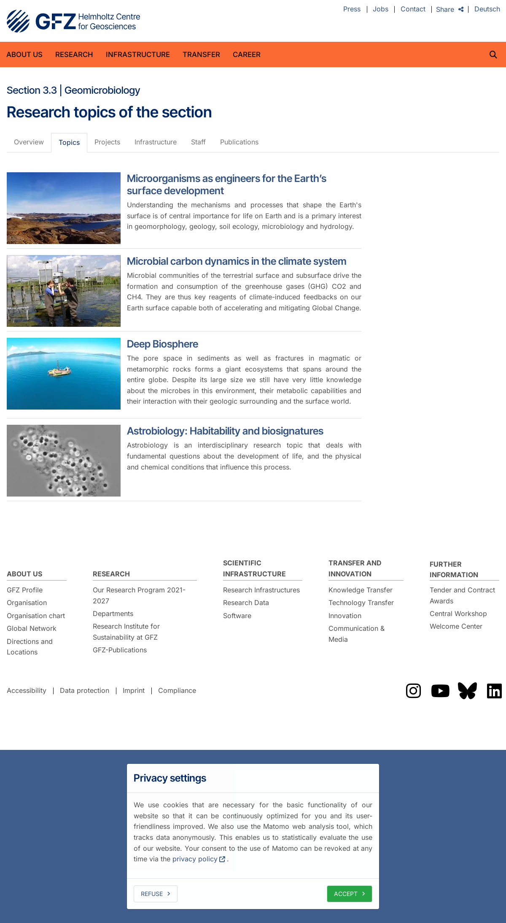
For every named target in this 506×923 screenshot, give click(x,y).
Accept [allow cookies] (346, 893)
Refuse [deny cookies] (152, 893)
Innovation (344, 615)
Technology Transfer (361, 602)
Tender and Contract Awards (462, 595)
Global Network (32, 628)
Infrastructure (138, 54)
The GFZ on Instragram (413, 691)
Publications (239, 142)
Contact (413, 9)
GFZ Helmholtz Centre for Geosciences (73, 21)
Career (247, 54)
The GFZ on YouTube (440, 691)
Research (74, 54)
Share (445, 9)
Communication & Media (356, 633)
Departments (113, 613)
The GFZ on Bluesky (467, 691)
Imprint (134, 690)
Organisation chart (36, 615)
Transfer (201, 54)
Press (352, 9)
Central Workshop (458, 613)
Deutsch (487, 9)
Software (237, 615)
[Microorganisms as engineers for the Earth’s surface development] (64, 208)
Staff (198, 142)
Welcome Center (456, 626)
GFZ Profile (25, 590)
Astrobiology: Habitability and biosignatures (225, 431)
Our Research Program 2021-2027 (139, 595)
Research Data (246, 602)
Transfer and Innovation (355, 568)
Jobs (380, 9)
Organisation (27, 602)
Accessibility (26, 690)
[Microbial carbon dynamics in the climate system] (64, 291)
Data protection (84, 690)
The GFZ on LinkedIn (494, 691)
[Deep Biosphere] (64, 374)
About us (24, 54)
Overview (29, 142)
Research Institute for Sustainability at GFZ (126, 631)
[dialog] (253, 836)
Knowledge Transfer (360, 590)
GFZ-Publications (120, 650)
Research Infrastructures (261, 590)
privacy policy (195, 859)
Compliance (177, 690)
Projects (107, 142)
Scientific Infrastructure (254, 568)
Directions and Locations (30, 647)
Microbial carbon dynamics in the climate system (237, 261)
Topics (69, 142)
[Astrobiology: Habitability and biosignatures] (64, 461)
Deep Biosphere (162, 344)
